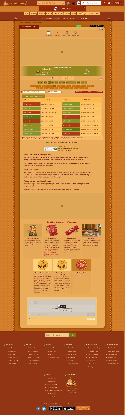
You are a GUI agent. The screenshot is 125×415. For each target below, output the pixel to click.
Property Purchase (53, 357)
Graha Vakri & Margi (34, 360)
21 (49, 88)
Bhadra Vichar (72, 354)
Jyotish (73, 14)
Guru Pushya (92, 363)
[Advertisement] (62, 52)
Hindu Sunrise (51, 381)
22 (53, 88)
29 (79, 88)
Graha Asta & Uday (33, 357)
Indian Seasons (51, 378)
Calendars (41, 14)
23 (56, 88)
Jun (60, 82)
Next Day (99, 91)
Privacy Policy (73, 392)
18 (38, 88)
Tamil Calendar (112, 354)
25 (64, 88)
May (56, 82)
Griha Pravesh (52, 351)
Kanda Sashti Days (113, 363)
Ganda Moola (72, 351)
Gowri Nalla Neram (113, 351)
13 (77, 85)
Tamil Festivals (112, 360)
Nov (78, 82)
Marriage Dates (52, 348)
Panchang (33, 14)
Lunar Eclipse (12, 351)
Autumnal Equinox (13, 360)
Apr (53, 82)
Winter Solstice (12, 363)
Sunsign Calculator (52, 387)
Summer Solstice (13, 357)
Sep (71, 82)
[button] (91, 3)
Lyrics (85, 14)
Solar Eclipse (11, 348)
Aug (67, 82)
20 (45, 88)
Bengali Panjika (51, 393)
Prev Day (79, 91)
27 (71, 88)
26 (68, 88)
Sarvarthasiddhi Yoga (94, 348)
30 (83, 88)
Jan (42, 82)
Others (97, 14)
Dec (82, 82)
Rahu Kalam (71, 357)
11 (69, 85)
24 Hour (64, 78)
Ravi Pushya (91, 360)
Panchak (70, 348)
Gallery (91, 14)
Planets (79, 14)
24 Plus (71, 78)
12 (73, 85)
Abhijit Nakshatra (73, 363)
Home (27, 14)
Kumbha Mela (51, 397)
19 (41, 88)
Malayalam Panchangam (54, 390)
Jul (64, 82)
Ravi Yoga (91, 367)
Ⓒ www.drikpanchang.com (72, 390)
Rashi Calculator (52, 384)
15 (84, 85)
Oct (75, 82)
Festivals (67, 14)
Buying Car (51, 354)
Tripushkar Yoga (92, 357)
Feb (45, 82)
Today (89, 91)
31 (86, 88)
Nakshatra (71, 360)
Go (73, 335)
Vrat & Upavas (58, 14)
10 (66, 85)
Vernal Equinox (12, 354)
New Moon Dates (33, 351)
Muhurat (49, 14)
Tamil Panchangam (113, 348)
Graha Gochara (32, 363)
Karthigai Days (112, 357)
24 (60, 88)
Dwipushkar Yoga (93, 354)
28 (75, 88)
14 (81, 85)
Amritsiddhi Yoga (93, 351)
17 (92, 85)
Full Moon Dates (32, 348)
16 (88, 85)
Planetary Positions (33, 354)
